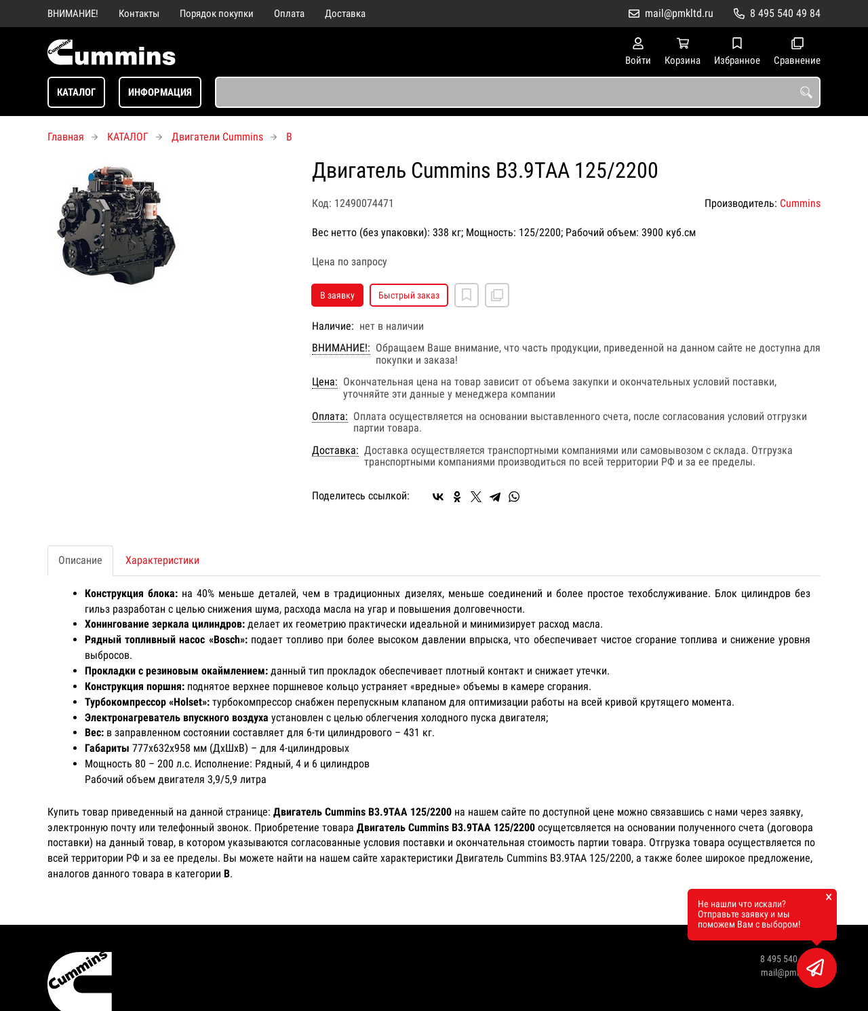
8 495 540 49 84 (785, 13)
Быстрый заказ (408, 295)
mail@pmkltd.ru (679, 13)
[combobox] (518, 92)
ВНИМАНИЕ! (72, 13)
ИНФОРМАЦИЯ (160, 92)
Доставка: (335, 450)
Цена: (325, 382)
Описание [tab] (80, 560)
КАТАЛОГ (76, 92)
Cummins (800, 203)
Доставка (345, 13)
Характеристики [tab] (162, 560)
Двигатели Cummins (217, 136)
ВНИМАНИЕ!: (341, 348)
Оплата (289, 13)
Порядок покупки (217, 13)
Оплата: (330, 417)
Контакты (139, 13)
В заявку (337, 295)
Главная (65, 136)
